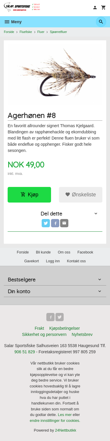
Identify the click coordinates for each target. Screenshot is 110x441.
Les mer (65, 414)
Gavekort (31, 261)
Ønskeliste (80, 195)
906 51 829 (24, 351)
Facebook (85, 252)
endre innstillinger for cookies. (55, 420)
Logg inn (53, 261)
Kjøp (29, 195)
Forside (9, 32)
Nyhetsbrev (82, 334)
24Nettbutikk (65, 430)
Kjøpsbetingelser (64, 328)
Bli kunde (43, 252)
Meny (13, 21)
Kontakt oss (76, 261)
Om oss (64, 252)
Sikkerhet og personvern (44, 334)
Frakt (39, 328)
